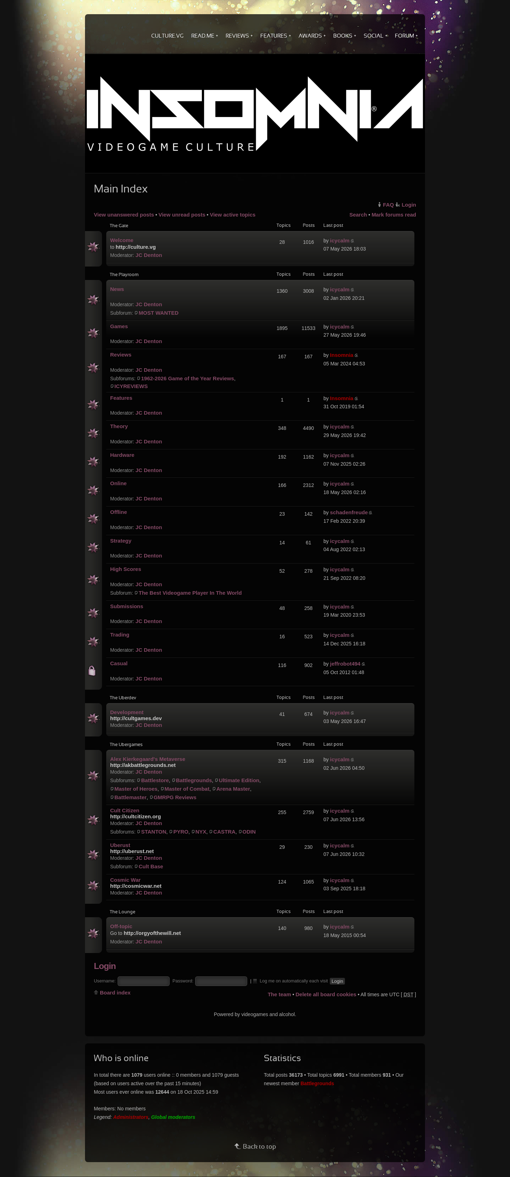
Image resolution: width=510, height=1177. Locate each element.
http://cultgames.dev (136, 718)
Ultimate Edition (239, 780)
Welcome (122, 240)
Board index (115, 993)
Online (118, 483)
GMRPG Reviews (175, 797)
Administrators (131, 1117)
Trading (119, 635)
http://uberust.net (132, 851)
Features (121, 398)
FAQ (388, 205)
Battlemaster (130, 797)
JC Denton (149, 255)
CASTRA (224, 832)
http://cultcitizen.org (135, 816)
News (117, 289)
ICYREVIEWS (131, 386)
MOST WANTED (158, 313)
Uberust (120, 845)
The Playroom (124, 275)
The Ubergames (126, 745)
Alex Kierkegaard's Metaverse (147, 759)
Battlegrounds (194, 780)
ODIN (249, 832)
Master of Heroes (136, 789)
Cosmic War (125, 880)
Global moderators (173, 1117)
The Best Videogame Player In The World (190, 593)
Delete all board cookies (325, 994)
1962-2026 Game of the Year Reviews (187, 378)
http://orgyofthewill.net (152, 933)
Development (126, 712)
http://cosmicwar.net (136, 886)
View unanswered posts (124, 215)
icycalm (340, 240)
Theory (119, 426)
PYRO (180, 832)
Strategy (120, 541)
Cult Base (150, 866)
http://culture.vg (136, 247)
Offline (118, 512)
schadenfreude (349, 512)
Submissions (126, 606)
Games (119, 326)
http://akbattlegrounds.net (143, 765)
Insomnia (341, 355)
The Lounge (122, 912)
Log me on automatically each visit (291, 980)
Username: (105, 981)
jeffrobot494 (345, 664)
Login (409, 205)
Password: (182, 981)
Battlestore (155, 780)
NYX (201, 832)
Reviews (120, 355)
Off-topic (121, 926)
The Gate (119, 226)
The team (279, 994)
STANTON (153, 832)
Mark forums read (394, 215)
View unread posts (181, 215)
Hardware (122, 455)
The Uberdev (123, 698)
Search (358, 215)
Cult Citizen (125, 810)
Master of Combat (187, 789)
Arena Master (233, 789)
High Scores (125, 569)
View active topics (232, 215)
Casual (119, 663)
